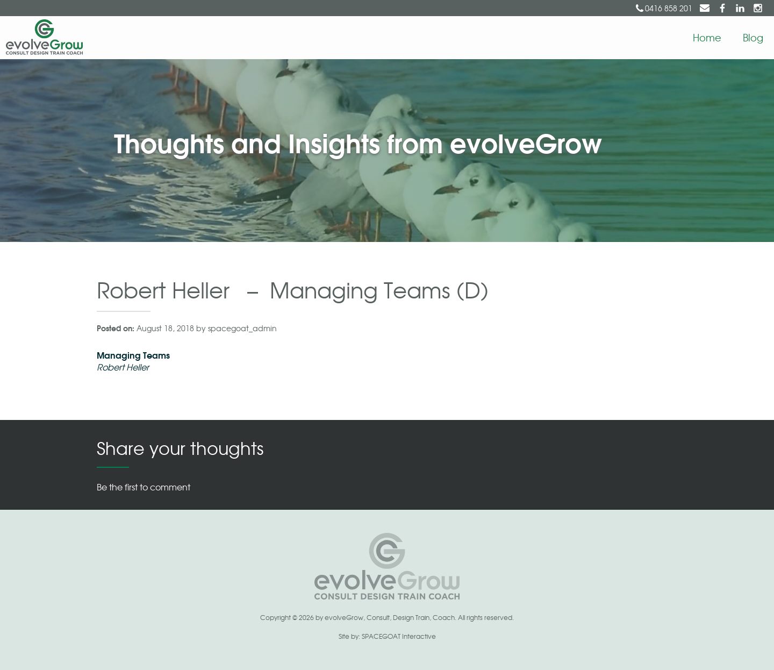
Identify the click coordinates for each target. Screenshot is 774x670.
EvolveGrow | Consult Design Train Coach (41, 37)
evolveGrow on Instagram (757, 8)
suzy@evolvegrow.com (704, 8)
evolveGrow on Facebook (722, 8)
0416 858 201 (668, 8)
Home (707, 37)
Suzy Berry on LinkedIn (740, 8)
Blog (753, 37)
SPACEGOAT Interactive (399, 636)
